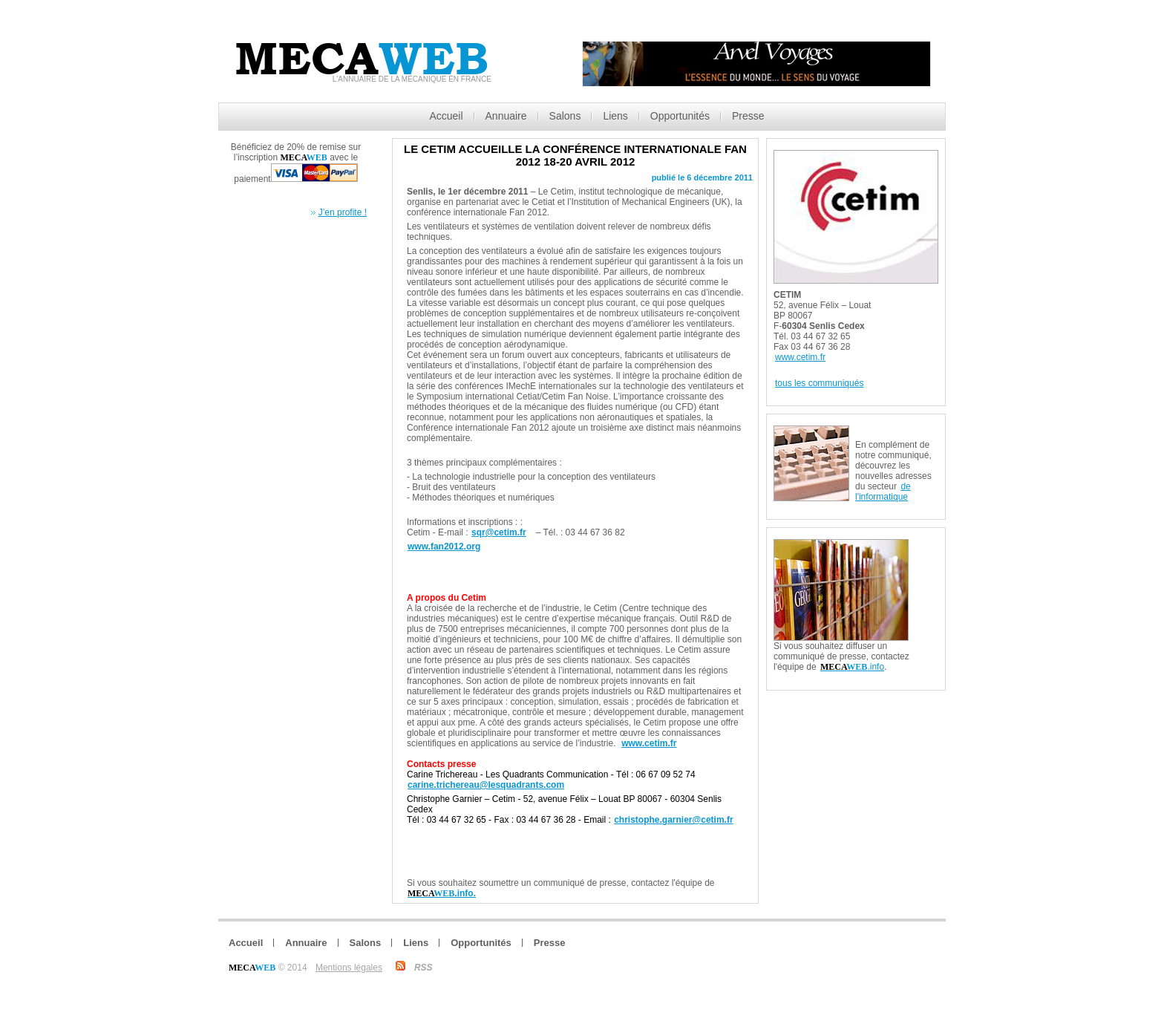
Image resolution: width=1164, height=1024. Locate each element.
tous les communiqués (819, 383)
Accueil (445, 116)
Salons (565, 116)
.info (852, 667)
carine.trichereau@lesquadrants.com (486, 785)
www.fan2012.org (444, 546)
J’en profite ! (342, 212)
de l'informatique (883, 491)
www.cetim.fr (648, 743)
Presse (748, 116)
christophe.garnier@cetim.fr (673, 820)
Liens (615, 116)
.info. (442, 893)
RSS (423, 967)
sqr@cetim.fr (498, 532)
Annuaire (506, 116)
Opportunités (680, 116)
